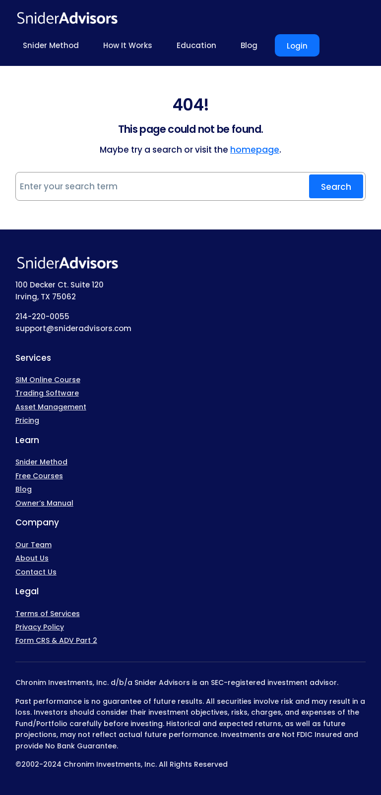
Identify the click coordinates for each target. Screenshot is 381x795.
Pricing (27, 420)
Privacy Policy (39, 627)
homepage (254, 150)
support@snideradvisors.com (73, 328)
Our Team (33, 545)
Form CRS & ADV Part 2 (56, 640)
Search (336, 187)
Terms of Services (47, 614)
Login (297, 46)
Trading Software (47, 393)
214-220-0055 (42, 316)
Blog (23, 489)
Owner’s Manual (44, 503)
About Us (32, 558)
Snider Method (41, 462)
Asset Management (50, 407)
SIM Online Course (47, 380)
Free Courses (39, 476)
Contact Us (36, 572)
